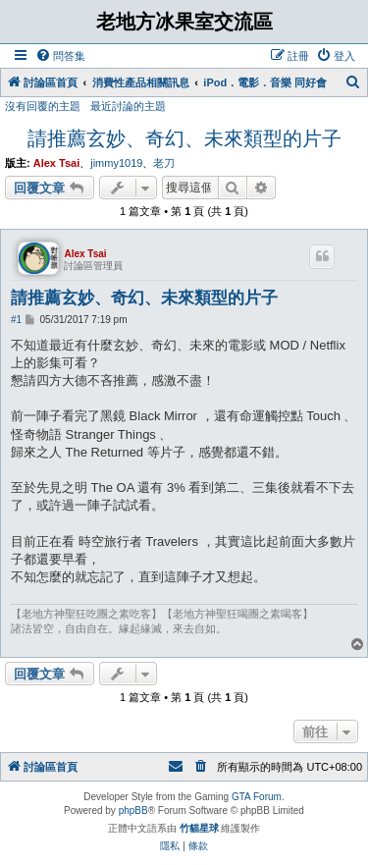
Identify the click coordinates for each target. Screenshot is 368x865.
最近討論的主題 (128, 106)
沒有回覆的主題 (42, 106)
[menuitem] (60, 56)
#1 (16, 319)
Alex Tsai (56, 163)
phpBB (133, 810)
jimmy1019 (116, 163)
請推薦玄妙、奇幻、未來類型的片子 (184, 138)
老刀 (164, 163)
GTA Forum (257, 796)
